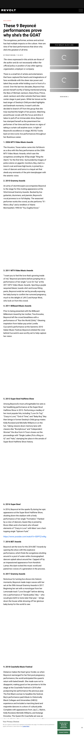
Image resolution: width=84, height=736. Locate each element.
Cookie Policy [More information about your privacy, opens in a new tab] (25, 726)
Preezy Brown (10, 55)
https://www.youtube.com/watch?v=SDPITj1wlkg (24, 536)
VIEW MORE (64, 96)
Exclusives (7, 20)
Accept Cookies (63, 732)
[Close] (82, 728)
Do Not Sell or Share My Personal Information (64, 725)
